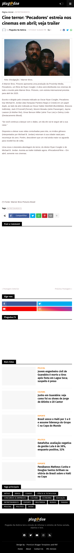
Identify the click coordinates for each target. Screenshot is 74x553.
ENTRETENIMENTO (22, 12)
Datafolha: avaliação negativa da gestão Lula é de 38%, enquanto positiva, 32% (54, 446)
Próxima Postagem (63, 289)
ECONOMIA (46, 498)
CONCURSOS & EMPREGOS (15, 498)
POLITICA (19, 507)
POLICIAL (7, 507)
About (28, 549)
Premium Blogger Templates (38, 545)
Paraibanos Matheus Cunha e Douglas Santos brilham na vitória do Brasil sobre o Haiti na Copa (54, 471)
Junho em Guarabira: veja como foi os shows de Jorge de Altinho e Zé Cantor (53, 398)
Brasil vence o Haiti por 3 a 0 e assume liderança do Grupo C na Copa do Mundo (54, 422)
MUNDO (53, 502)
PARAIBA (64, 502)
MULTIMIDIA (40, 502)
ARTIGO (7, 493)
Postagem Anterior (11, 289)
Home (20, 549)
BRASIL (18, 493)
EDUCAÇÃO (60, 498)
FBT (56, 545)
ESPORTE (27, 502)
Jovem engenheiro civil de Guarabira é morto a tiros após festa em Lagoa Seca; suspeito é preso (53, 376)
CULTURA (34, 498)
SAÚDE (31, 507)
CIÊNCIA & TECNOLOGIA (46, 493)
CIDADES (28, 493)
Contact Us (38, 549)
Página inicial (7, 12)
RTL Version (51, 549)
